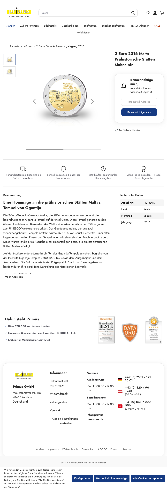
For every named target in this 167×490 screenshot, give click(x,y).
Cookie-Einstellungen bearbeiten (65, 421)
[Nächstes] (92, 102)
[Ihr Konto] (155, 13)
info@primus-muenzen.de (95, 417)
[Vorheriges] (34, 102)
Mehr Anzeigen (14, 277)
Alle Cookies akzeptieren (148, 478)
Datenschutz (88, 449)
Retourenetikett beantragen (59, 383)
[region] (57, 102)
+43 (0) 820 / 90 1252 (137, 389)
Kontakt (114, 449)
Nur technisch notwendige (111, 478)
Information (59, 373)
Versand (55, 410)
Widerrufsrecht (59, 394)
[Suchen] (133, 13)
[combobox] (83, 13)
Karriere (40, 449)
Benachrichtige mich (139, 112)
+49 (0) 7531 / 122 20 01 (138, 378)
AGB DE (102, 449)
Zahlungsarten (58, 402)
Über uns (126, 449)
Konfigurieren (82, 478)
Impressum (53, 449)
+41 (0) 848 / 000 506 (138, 403)
